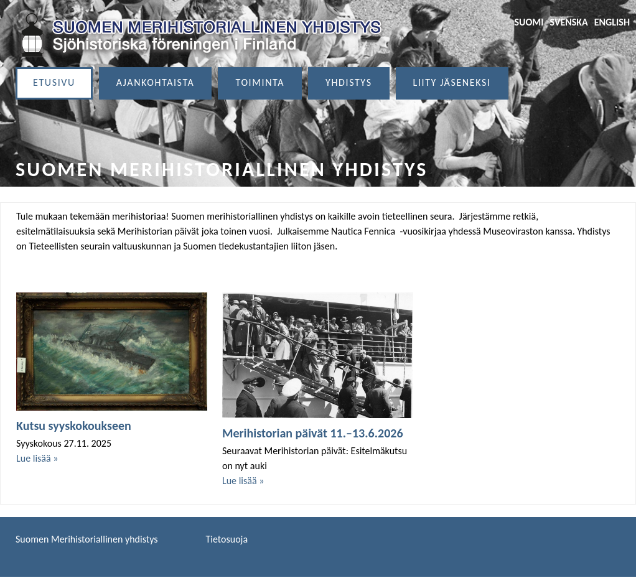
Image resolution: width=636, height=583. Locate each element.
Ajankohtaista (155, 82)
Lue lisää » (37, 458)
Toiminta (259, 82)
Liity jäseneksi (452, 82)
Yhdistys (348, 82)
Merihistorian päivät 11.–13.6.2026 (312, 433)
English (612, 22)
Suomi (528, 22)
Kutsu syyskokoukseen (73, 425)
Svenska (569, 22)
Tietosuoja (227, 539)
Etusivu (54, 82)
